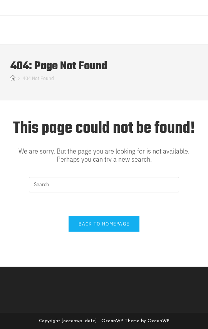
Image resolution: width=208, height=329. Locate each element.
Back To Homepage (104, 223)
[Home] (12, 78)
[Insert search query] (104, 184)
